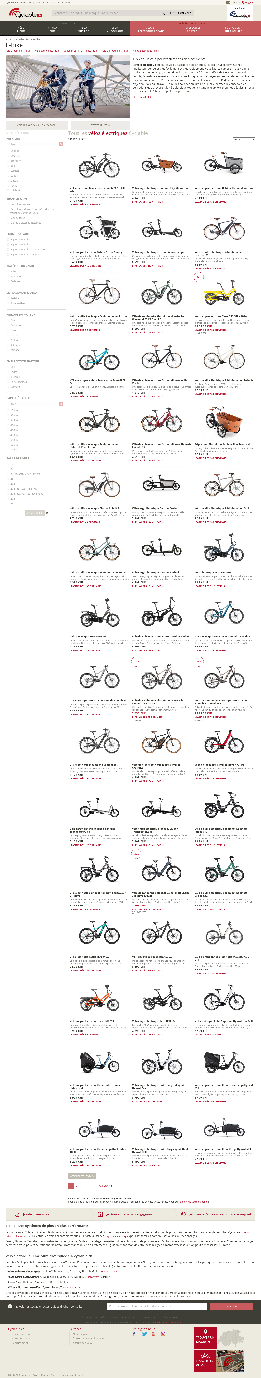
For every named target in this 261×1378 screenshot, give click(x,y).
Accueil (36, 1375)
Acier (13, 271)
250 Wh (14, 410)
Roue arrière (17, 303)
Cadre (13, 371)
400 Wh (14, 425)
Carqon (14, 170)
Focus (13, 185)
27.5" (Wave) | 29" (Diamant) (26, 493)
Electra (14, 180)
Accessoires (192, 31)
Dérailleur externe (20, 204)
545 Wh (14, 445)
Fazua (13, 330)
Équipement (233, 31)
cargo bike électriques (117, 1236)
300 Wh (14, 415)
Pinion (14, 340)
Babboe (14, 150)
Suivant (106, 1186)
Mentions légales (49, 1375)
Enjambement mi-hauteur (25, 254)
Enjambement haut (21, 244)
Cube (13, 175)
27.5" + (14, 498)
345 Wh (14, 420)
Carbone (15, 281)
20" (12, 468)
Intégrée (15, 376)
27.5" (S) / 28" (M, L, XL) (23, 488)
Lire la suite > (142, 97)
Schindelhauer (109, 1271)
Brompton (16, 160)
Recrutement (20, 1343)
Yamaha (15, 349)
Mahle (13, 335)
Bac (12, 366)
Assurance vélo (82, 1343)
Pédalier (15, 298)
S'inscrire (231, 1306)
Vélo (21, 31)
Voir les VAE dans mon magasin (37, 125)
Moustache (73, 1287)
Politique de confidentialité (71, 1375)
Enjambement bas (20, 239)
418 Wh (14, 430)
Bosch (13, 320)
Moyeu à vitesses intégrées (25, 222)
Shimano (15, 345)
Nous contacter (21, 1338)
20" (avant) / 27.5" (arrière (25, 473)
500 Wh (14, 440)
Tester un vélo (100, 125)
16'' (12, 463)
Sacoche (15, 386)
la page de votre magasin (193, 1201)
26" (12, 478)
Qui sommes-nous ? (24, 1334)
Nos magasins (82, 1334)
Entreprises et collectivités (89, 1338)
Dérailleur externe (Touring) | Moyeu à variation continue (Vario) (32, 210)
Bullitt (13, 165)
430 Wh (14, 435)
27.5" (13, 483)
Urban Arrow (92, 1276)
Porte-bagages (18, 381)
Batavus (15, 155)
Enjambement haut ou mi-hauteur (29, 249)
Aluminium (16, 276)
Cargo (52, 31)
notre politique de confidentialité (166, 1322)
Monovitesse (17, 217)
